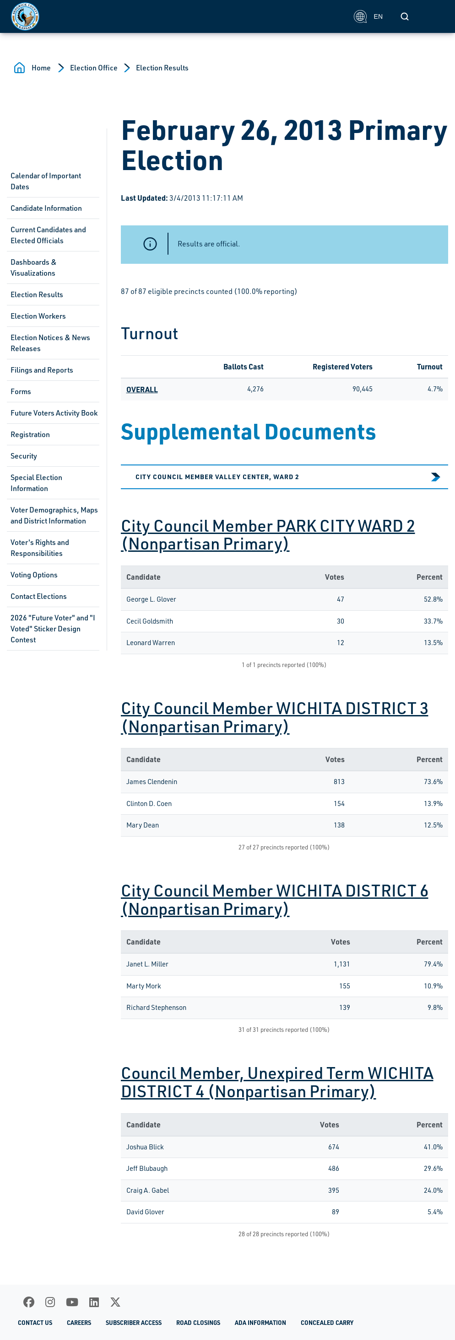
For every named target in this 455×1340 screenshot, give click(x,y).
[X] (115, 1302)
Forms (21, 391)
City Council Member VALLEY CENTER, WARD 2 (217, 476)
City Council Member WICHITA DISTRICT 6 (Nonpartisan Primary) (274, 899)
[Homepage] (177, 16)
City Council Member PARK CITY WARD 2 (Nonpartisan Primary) (268, 534)
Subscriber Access (134, 1322)
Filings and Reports (42, 369)
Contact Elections (39, 596)
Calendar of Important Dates (46, 181)
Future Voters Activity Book (54, 412)
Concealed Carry (327, 1322)
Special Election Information (36, 483)
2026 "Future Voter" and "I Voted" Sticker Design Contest (53, 628)
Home (41, 67)
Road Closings (198, 1322)
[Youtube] (72, 1302)
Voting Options (34, 574)
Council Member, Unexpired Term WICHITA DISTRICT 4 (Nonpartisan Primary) (277, 1081)
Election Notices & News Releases (50, 343)
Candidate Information (46, 208)
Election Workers (38, 315)
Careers (79, 1322)
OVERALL (142, 389)
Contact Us (35, 1322)
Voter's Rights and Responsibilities (40, 548)
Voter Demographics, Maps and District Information (54, 515)
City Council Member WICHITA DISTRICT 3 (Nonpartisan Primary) (274, 717)
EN (368, 16)
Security (24, 455)
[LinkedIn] (94, 1302)
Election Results (162, 67)
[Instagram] (50, 1302)
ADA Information (260, 1322)
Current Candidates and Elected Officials (48, 235)
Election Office (94, 67)
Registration (30, 434)
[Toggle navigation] (434, 16)
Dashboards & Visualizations (34, 267)
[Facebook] (29, 1302)
